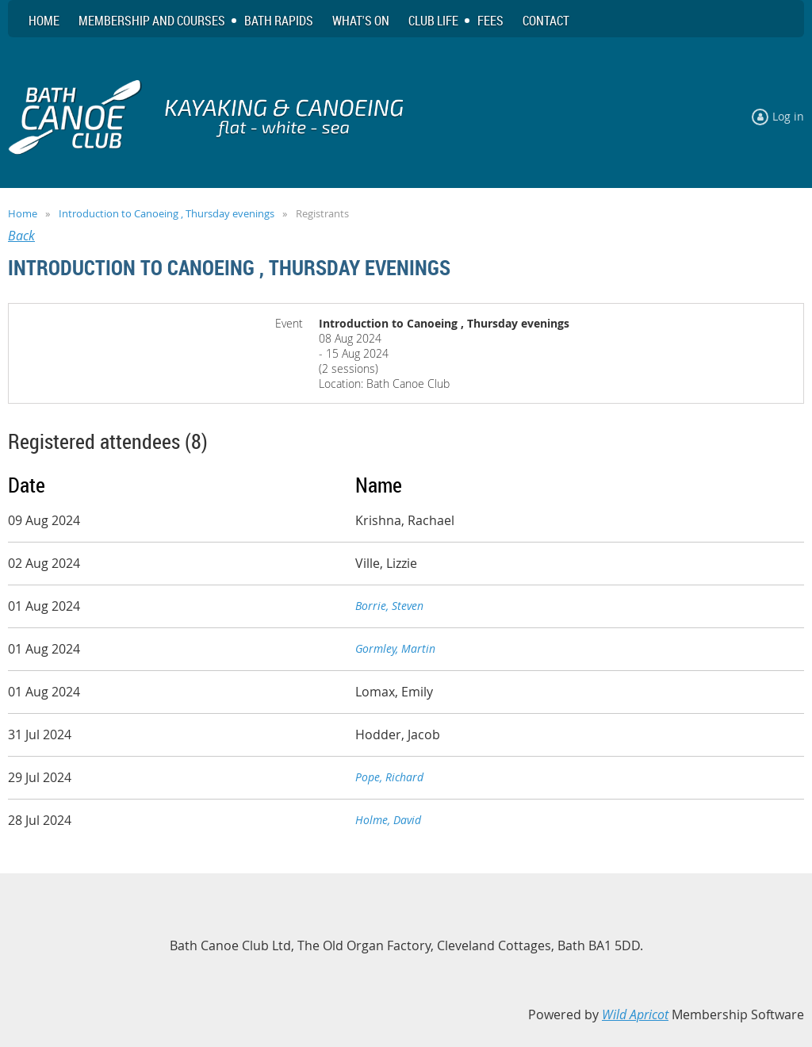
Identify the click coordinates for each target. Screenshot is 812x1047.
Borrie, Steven (389, 605)
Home (22, 213)
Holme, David (388, 819)
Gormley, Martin (395, 648)
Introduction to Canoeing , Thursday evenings (166, 213)
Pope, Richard (389, 776)
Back (21, 235)
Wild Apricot (635, 1014)
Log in (788, 116)
